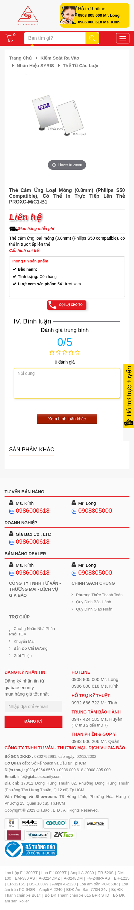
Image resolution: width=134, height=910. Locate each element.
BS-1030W (39, 884)
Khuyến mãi (24, 641)
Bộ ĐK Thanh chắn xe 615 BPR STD (77, 895)
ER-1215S (16, 884)
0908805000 (95, 510)
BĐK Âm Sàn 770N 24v (87, 889)
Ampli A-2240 (50, 889)
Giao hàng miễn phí (36, 228)
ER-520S (106, 873)
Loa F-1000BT (54, 873)
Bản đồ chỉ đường (31, 648)
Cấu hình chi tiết (24, 250)
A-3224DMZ (49, 878)
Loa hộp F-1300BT (21, 873)
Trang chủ (20, 57)
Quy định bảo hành (93, 602)
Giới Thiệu (23, 655)
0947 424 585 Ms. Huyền (97, 719)
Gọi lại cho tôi (71, 304)
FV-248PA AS (98, 878)
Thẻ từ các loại (80, 65)
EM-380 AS (25, 878)
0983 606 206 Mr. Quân (95, 741)
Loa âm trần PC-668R (98, 884)
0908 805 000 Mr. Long (98, 15)
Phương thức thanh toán (99, 595)
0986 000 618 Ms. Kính (98, 22)
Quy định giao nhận (94, 609)
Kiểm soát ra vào (59, 57)
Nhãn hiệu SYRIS (35, 65)
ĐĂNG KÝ (34, 721)
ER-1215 (121, 878)
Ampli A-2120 (63, 884)
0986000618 (32, 510)
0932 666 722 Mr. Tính (94, 702)
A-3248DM (73, 878)
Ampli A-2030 (82, 873)
